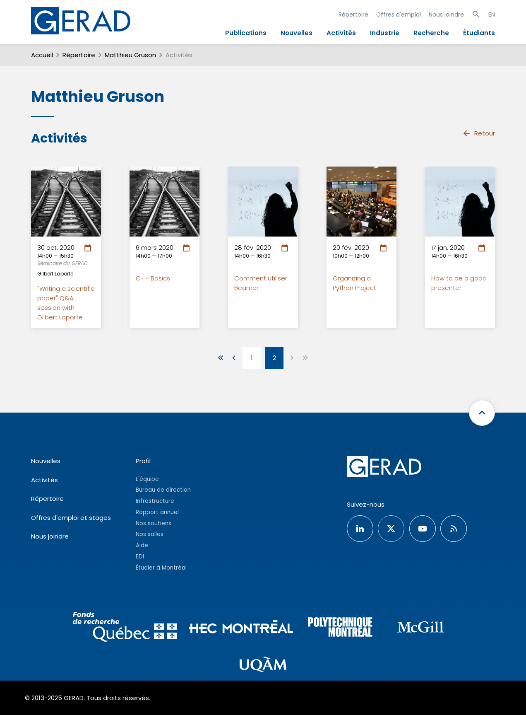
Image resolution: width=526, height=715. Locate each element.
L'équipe (147, 479)
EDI (140, 556)
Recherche (431, 33)
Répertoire (353, 14)
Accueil (42, 55)
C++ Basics (153, 278)
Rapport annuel (157, 512)
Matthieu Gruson (130, 55)
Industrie (384, 33)
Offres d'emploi (398, 14)
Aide (142, 545)
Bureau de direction (163, 490)
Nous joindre (446, 14)
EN (491, 14)
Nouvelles (296, 33)
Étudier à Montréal (161, 568)
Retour (478, 133)
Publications (246, 33)
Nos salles (149, 534)
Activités (341, 33)
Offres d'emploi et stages (71, 517)
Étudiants (479, 33)
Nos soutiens (153, 523)
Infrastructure (155, 501)
